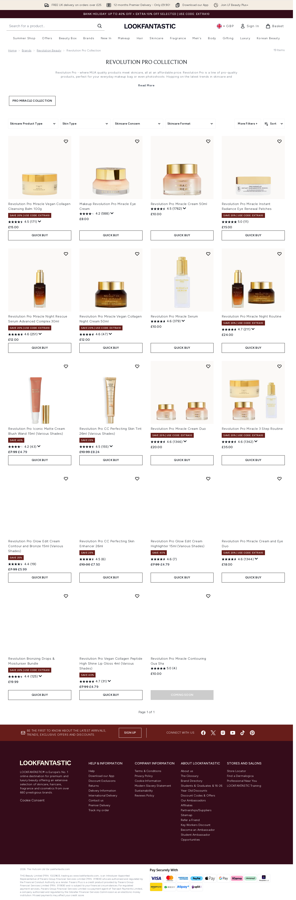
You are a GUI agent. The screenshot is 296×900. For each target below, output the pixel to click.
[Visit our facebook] (203, 733)
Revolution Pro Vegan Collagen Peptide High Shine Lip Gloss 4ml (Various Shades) (110, 663)
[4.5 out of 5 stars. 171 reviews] (22, 221)
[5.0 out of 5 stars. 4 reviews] (164, 668)
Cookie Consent (32, 800)
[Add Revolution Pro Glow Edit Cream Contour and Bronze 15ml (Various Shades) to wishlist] (66, 478)
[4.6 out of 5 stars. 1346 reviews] (166, 441)
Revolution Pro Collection (146, 62)
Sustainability (144, 790)
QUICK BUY (40, 235)
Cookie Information (148, 781)
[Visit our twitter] (213, 733)
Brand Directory (192, 781)
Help (92, 771)
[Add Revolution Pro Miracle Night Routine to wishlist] (279, 254)
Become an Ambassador (198, 830)
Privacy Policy (144, 776)
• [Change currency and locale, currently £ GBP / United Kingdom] (225, 26)
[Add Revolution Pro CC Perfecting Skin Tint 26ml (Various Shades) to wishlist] (137, 366)
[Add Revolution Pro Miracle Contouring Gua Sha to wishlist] (208, 596)
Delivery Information (102, 790)
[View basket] (274, 26)
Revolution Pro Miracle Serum (174, 316)
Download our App (102, 776)
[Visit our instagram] (223, 733)
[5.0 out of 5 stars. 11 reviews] (235, 221)
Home (12, 50)
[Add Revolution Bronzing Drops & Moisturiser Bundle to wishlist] (66, 596)
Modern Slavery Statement (153, 786)
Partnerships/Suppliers (196, 810)
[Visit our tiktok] (242, 733)
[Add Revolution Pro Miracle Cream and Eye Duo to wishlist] (279, 478)
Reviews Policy (144, 795)
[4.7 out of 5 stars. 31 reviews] (93, 681)
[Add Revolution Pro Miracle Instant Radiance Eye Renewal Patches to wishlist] (279, 141)
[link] (250, 26)
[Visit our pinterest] (252, 733)
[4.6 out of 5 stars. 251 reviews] (23, 334)
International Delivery (103, 795)
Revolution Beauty (49, 50)
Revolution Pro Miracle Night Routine (252, 316)
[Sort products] (274, 124)
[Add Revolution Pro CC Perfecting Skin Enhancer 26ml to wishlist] (137, 478)
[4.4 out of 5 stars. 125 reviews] (23, 676)
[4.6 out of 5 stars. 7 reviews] (164, 559)
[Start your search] (56, 25)
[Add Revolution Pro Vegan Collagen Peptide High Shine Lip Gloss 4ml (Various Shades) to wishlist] (137, 596)
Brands (26, 50)
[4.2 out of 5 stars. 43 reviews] (22, 446)
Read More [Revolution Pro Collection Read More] (146, 85)
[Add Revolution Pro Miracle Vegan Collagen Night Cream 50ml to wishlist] (137, 254)
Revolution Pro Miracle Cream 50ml (179, 204)
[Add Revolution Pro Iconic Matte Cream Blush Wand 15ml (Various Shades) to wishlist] (66, 366)
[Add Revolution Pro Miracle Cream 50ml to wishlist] (208, 141)
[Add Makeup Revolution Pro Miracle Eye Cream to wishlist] (137, 141)
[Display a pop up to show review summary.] (40, 221)
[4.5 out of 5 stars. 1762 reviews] (166, 208)
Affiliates (187, 805)
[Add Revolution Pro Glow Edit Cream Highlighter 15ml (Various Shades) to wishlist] (208, 478)
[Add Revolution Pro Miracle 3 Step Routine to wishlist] (279, 366)
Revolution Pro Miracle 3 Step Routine (252, 429)
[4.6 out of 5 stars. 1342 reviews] (237, 441)
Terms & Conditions (148, 771)
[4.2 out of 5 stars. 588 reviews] (94, 213)
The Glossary (189, 776)
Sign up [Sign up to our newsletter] (130, 732)
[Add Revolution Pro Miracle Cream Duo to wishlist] (208, 366)
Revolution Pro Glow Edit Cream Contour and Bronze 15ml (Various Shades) (35, 546)
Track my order (99, 810)
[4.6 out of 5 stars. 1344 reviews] (238, 559)
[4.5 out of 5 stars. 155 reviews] (94, 446)
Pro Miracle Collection (32, 100)
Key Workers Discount (196, 825)
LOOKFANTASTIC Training (244, 786)
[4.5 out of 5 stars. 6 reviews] (92, 559)
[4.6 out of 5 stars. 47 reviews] (93, 334)
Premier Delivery (99, 805)
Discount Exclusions (102, 781)
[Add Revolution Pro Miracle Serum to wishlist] (208, 254)
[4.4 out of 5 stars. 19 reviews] (22, 564)
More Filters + (247, 123)
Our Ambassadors (193, 800)
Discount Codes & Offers (198, 795)
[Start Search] (99, 25)
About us (187, 771)
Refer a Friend (190, 820)
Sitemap (186, 815)
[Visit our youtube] (233, 733)
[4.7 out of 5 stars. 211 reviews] (236, 329)
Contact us (96, 800)
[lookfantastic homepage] (150, 26)
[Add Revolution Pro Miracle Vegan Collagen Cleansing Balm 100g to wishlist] (66, 141)
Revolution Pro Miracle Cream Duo (178, 429)
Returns (94, 786)
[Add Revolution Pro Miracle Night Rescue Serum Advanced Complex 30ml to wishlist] (66, 254)
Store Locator (236, 771)
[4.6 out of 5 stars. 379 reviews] (166, 321)
